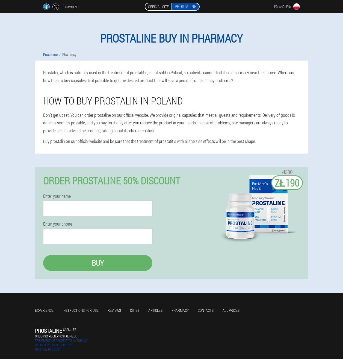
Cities (134, 310)
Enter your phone (57, 224)
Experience (44, 310)
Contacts (206, 310)
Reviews (114, 310)
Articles (155, 310)
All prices (231, 310)
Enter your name (57, 196)
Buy (98, 263)
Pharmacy (180, 310)
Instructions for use (81, 310)
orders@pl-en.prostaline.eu (56, 336)
